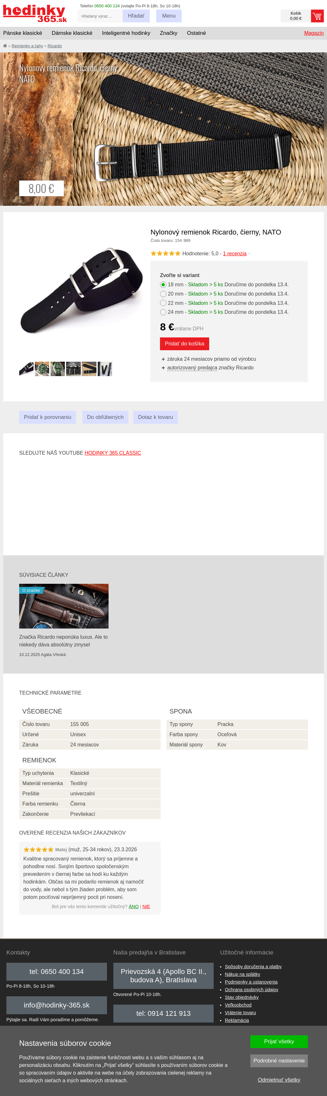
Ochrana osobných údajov (251, 989)
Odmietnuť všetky (279, 1080)
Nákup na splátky (242, 974)
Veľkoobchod (238, 1004)
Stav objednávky (242, 997)
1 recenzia (237, 253)
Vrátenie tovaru (240, 1012)
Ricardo (55, 45)
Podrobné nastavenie (279, 1061)
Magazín (314, 33)
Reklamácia (237, 1020)
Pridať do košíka (184, 344)
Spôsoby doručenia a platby (253, 966)
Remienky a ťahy (27, 45)
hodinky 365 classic (113, 453)
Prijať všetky (279, 1041)
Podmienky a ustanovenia (251, 981)
